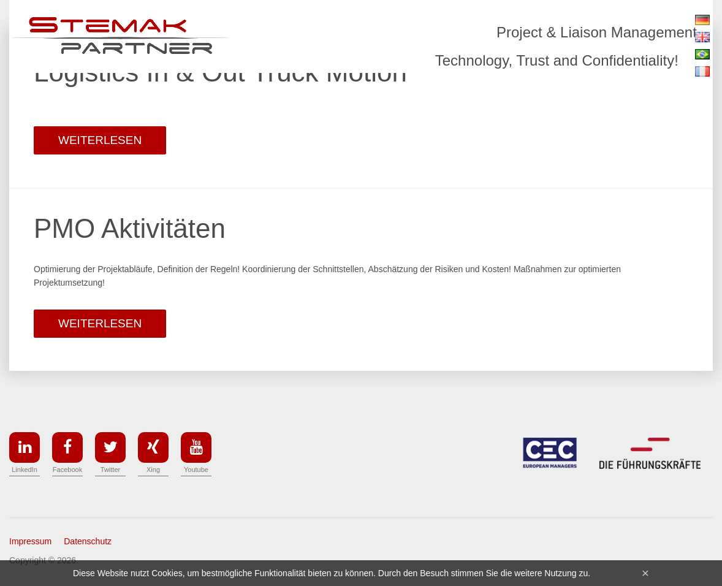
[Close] (645, 572)
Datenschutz (88, 541)
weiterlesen (100, 140)
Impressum (30, 541)
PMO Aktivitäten (130, 228)
